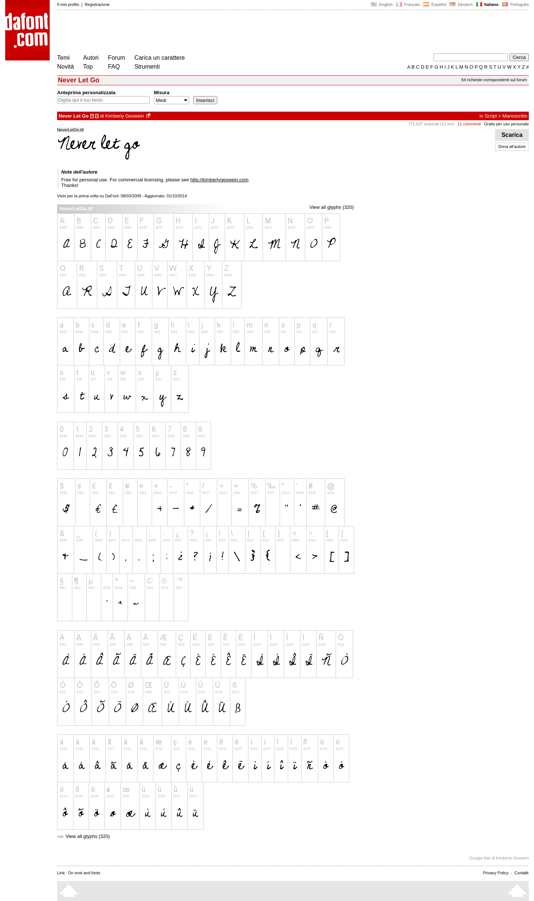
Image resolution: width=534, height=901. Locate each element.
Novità (65, 66)
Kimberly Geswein (124, 116)
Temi (63, 58)
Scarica (512, 135)
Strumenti (146, 66)
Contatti (521, 873)
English (381, 4)
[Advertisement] (192, 32)
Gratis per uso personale (506, 124)
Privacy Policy (495, 873)
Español (434, 4)
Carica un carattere (159, 58)
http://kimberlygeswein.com (219, 179)
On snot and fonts (84, 873)
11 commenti (469, 124)
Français (408, 4)
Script (491, 116)
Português (515, 4)
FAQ (114, 66)
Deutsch (461, 4)
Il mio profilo (68, 4)
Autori (91, 58)
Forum (116, 58)
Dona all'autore (512, 146)
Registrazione (97, 4)
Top (88, 66)
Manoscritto (514, 116)
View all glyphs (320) (331, 207)
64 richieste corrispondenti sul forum (494, 80)
